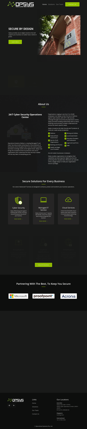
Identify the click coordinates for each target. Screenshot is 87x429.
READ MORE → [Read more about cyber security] (18, 219)
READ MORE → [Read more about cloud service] (68, 219)
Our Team (59, 4)
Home (44, 4)
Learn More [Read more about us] (15, 42)
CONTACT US (72, 4)
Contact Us (35, 414)
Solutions (51, 4)
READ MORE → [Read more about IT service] (43, 221)
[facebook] (14, 405)
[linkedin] (9, 405)
